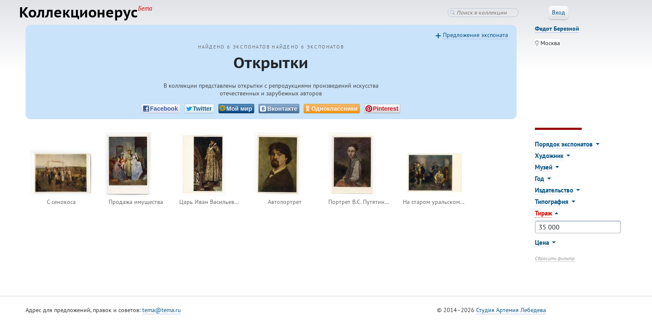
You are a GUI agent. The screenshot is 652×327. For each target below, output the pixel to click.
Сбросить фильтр (554, 262)
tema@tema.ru (161, 314)
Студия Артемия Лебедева (511, 314)
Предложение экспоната (475, 39)
